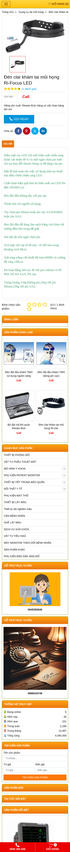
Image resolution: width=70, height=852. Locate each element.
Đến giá (40, 764)
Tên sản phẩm (12, 752)
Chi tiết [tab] (8, 143)
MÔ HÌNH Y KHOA (35, 468)
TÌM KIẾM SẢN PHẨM (35, 777)
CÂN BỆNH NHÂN (14, 515)
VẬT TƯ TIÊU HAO (15, 535)
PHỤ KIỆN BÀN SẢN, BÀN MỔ (22, 556)
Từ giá (7, 764)
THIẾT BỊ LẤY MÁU (15, 502)
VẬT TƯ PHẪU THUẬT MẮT (20, 461)
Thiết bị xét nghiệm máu (18, 509)
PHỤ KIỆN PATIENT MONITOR (35, 475)
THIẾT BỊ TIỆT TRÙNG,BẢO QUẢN (35, 482)
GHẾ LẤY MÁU (12, 522)
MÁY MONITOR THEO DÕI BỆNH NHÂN (27, 542)
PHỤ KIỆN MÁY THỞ (16, 495)
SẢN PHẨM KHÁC (14, 549)
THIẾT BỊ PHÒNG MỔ (17, 454)
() (58, 3)
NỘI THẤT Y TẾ (35, 489)
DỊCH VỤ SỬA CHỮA (16, 529)
